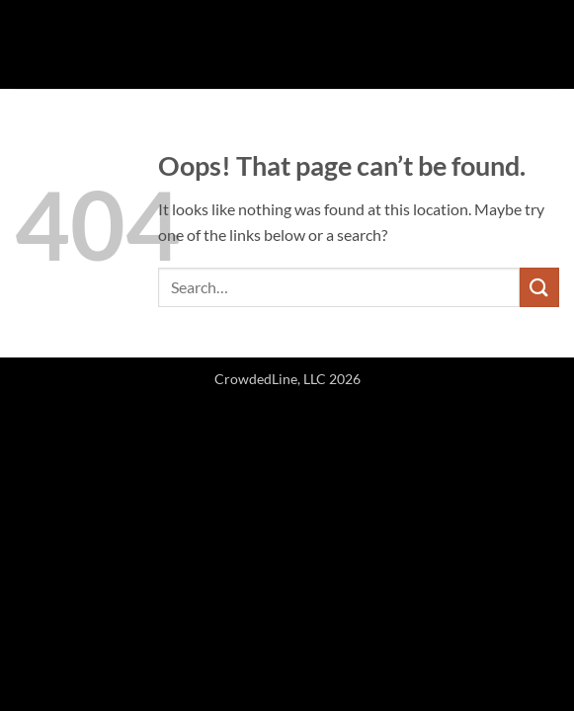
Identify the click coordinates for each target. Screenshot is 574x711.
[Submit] (539, 287)
